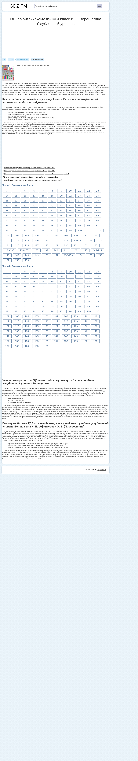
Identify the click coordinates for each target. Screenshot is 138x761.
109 (66, 235)
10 (70, 190)
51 (34, 210)
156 (100, 255)
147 (17, 255)
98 (61, 230)
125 (17, 245)
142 (75, 250)
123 (100, 240)
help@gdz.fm (101, 613)
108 (56, 235)
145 (37, 336)
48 (7, 210)
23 (79, 195)
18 (43, 195)
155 (90, 255)
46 (88, 205)
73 (34, 220)
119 (66, 240)
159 (27, 260)
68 (88, 215)
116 (37, 240)
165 (37, 346)
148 (27, 255)
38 (16, 205)
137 (56, 331)
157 (7, 260)
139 (46, 250)
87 (61, 225)
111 (86, 235)
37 (7, 205)
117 (46, 240)
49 (16, 210)
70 (7, 220)
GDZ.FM (18, 6)
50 (25, 210)
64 (52, 215)
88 (70, 225)
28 (25, 200)
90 (88, 225)
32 (61, 200)
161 (95, 341)
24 (88, 195)
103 (7, 235)
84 (34, 225)
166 (46, 346)
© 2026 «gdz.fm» (91, 613)
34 (79, 200)
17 (34, 195)
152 (7, 341)
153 (17, 341)
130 (66, 245)
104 (17, 235)
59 (7, 215)
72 (25, 220)
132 (86, 245)
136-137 (24, 250)
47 (97, 205)
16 (25, 195)
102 (99, 230)
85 (43, 225)
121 (95, 321)
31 (52, 200)
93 (16, 230)
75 (52, 220)
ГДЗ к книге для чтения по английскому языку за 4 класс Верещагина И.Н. (29, 171)
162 (7, 346)
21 (70, 276)
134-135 (9, 250)
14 (7, 195)
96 (43, 230)
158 (17, 260)
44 (70, 205)
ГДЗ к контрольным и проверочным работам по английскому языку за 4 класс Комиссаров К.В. (36, 174)
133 (95, 245)
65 (61, 215)
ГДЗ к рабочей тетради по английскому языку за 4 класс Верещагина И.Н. (29, 168)
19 (52, 195)
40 (34, 205)
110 (76, 235)
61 (25, 215)
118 (56, 240)
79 (88, 220)
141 (66, 250)
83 (25, 225)
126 (27, 245)
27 (16, 200)
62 (34, 215)
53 (52, 210)
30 (43, 200)
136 (46, 331)
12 (88, 190)
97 (52, 230)
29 (34, 200)
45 (79, 205)
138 (36, 250)
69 (97, 215)
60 (16, 215)
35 (88, 200)
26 (7, 200)
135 (37, 331)
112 (95, 235)
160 (86, 341)
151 (56, 255)
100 (80, 230)
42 (52, 205)
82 (16, 225)
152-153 (68, 255)
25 (97, 195)
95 (34, 230)
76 (61, 220)
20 (61, 195)
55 (70, 210)
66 (70, 215)
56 (79, 210)
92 (7, 230)
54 (61, 210)
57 (88, 210)
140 (56, 250)
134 (27, 331)
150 (46, 255)
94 (25, 230)
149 (37, 255)
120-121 (78, 240)
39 (25, 205)
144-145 (97, 250)
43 (61, 205)
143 (85, 250)
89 (79, 225)
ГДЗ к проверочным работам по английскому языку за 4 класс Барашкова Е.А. (30, 177)
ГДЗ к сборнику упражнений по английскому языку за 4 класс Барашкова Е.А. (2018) (32, 180)
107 (46, 235)
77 (70, 220)
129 (56, 245)
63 (43, 215)
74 (43, 220)
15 (16, 195)
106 (37, 235)
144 (27, 336)
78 (79, 220)
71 (16, 220)
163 (17, 346)
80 (97, 220)
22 (70, 195)
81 (7, 225)
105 (27, 235)
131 (76, 245)
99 (70, 230)
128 (46, 245)
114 (17, 240)
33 (70, 200)
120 (86, 321)
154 (80, 255)
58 (97, 210)
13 (97, 190)
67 (79, 215)
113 (7, 240)
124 (7, 245)
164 (27, 346)
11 (79, 190)
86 (52, 225)
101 (90, 230)
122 (90, 240)
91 (97, 225)
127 (37, 245)
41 (43, 205)
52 (43, 210)
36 (97, 200)
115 (27, 240)
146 (7, 255)
